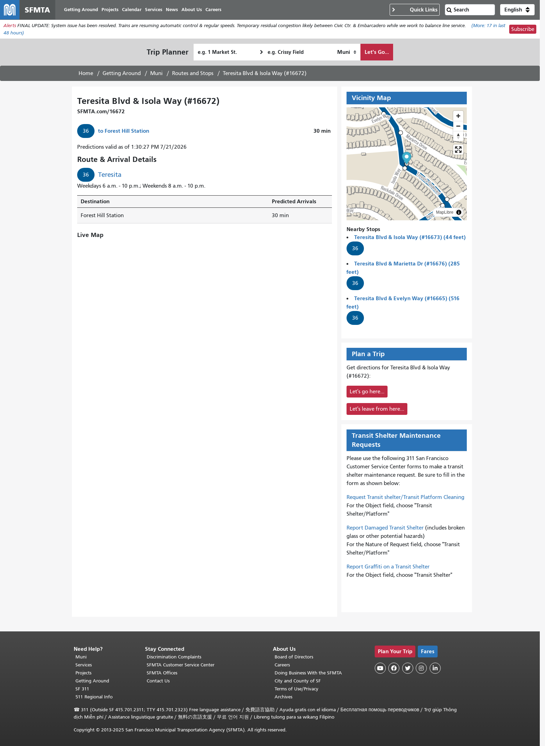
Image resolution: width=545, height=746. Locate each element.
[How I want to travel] (346, 52)
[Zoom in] (458, 116)
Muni (156, 73)
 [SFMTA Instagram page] (421, 668)
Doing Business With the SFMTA (308, 673)
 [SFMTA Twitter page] (407, 668)
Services (83, 665)
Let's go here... (367, 391)
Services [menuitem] (153, 10)
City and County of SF (298, 681)
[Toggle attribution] (459, 212)
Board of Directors (294, 657)
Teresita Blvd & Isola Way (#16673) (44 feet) (410, 237)
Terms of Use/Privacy (296, 689)
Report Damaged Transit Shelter (385, 528)
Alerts (9, 25)
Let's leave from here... (377, 409)
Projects (83, 673)
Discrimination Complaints (174, 657)
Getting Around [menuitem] (81, 10)
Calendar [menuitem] (131, 10)
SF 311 (82, 689)
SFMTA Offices (162, 673)
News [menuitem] (172, 10)
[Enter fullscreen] (458, 150)
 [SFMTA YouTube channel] (380, 668)
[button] (517, 9)
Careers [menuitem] (213, 10)
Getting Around (122, 73)
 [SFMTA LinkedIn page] (435, 668)
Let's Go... (377, 52)
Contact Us (158, 681)
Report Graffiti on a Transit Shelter (388, 567)
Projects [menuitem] (110, 10)
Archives (283, 697)
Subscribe (522, 29)
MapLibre (444, 212)
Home (86, 73)
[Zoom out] (458, 126)
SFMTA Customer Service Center (180, 665)
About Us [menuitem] (191, 10)
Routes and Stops (192, 73)
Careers (282, 665)
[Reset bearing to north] (458, 136)
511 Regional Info (94, 697)
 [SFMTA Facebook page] (394, 668)
